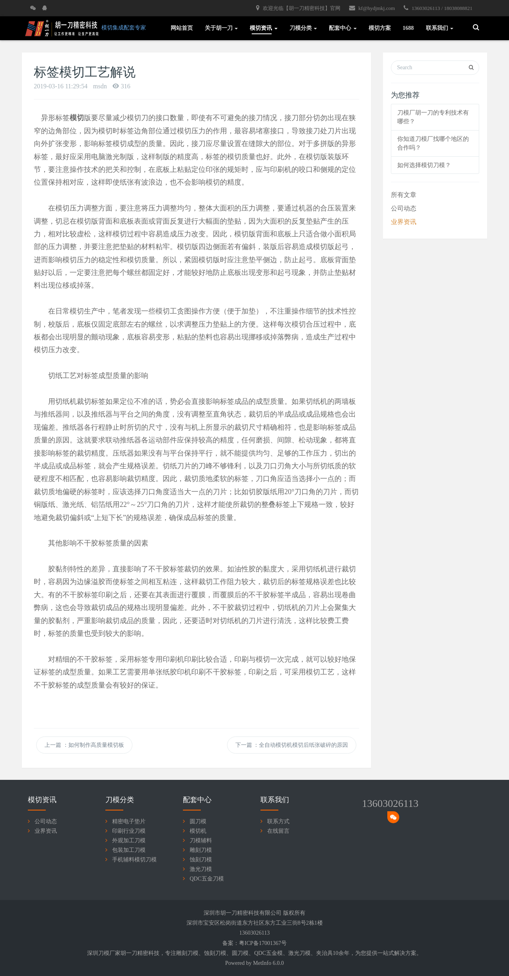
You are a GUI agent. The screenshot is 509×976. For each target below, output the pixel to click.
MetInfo (262, 963)
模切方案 (380, 28)
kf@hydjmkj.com (372, 8)
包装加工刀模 (129, 850)
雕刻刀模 (201, 850)
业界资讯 (403, 221)
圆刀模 (198, 821)
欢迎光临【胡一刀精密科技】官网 (298, 8)
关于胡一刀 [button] (221, 28)
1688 (408, 28)
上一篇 (84, 745)
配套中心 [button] (343, 28)
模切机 (198, 831)
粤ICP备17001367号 (263, 943)
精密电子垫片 (129, 821)
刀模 (192, 953)
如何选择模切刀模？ (424, 165)
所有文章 (403, 194)
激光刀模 (201, 869)
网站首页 (182, 28)
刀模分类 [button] (303, 28)
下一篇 (291, 745)
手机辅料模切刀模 (134, 860)
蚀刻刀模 (201, 860)
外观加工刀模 (129, 841)
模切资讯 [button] (264, 28)
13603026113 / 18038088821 (438, 8)
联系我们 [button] (440, 28)
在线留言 (278, 831)
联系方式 (278, 821)
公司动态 (403, 208)
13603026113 (390, 803)
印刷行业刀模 (129, 831)
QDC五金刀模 (207, 879)
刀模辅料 (201, 841)
